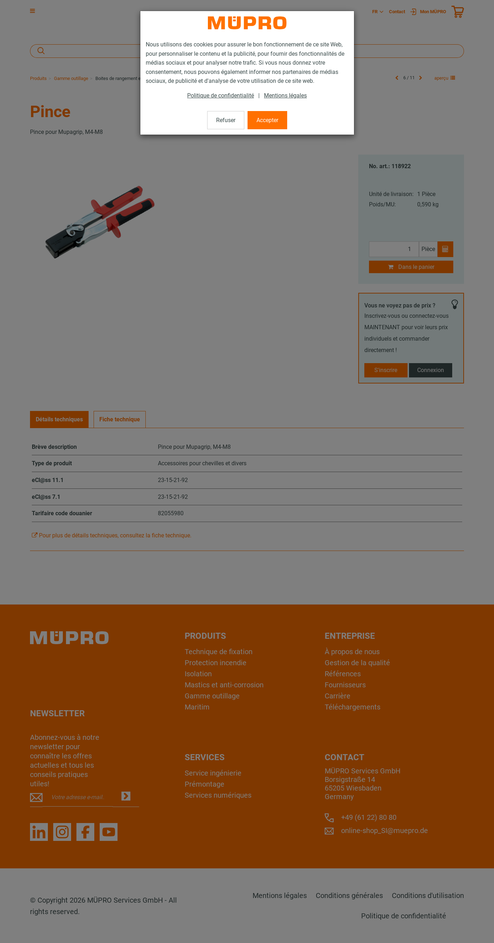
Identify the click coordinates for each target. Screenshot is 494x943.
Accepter (267, 120)
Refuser (225, 120)
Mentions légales (285, 95)
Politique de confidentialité (220, 95)
